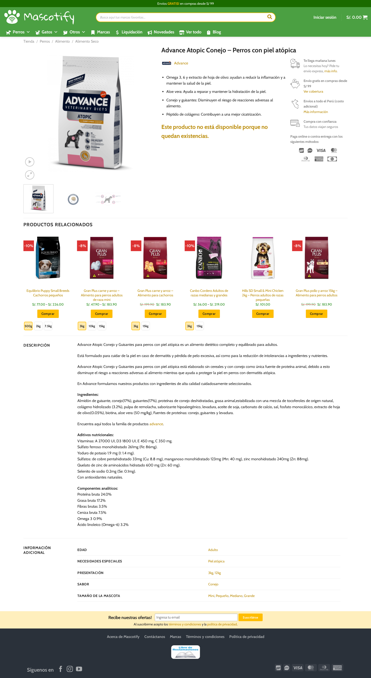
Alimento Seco (87, 41)
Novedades (164, 32)
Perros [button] (21, 32)
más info (330, 71)
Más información (316, 112)
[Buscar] (270, 17)
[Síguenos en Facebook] (60, 669)
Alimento (62, 41)
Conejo (213, 584)
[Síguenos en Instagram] (70, 669)
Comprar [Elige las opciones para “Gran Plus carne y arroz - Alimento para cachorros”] (155, 314)
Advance (181, 63)
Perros (45, 41)
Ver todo (193, 32)
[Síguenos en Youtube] (79, 669)
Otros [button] (78, 32)
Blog (217, 32)
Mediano (236, 596)
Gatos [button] (50, 32)
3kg (210, 573)
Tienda (28, 41)
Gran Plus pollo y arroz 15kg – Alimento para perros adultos (316, 293)
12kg (218, 573)
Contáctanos (154, 636)
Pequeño (222, 596)
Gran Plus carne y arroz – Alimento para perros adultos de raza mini (102, 295)
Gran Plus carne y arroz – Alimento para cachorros (155, 293)
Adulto (213, 550)
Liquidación (132, 32)
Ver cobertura (313, 91)
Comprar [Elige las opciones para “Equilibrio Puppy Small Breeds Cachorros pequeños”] (48, 314)
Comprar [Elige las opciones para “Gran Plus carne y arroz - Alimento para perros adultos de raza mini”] (101, 314)
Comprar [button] (262, 314)
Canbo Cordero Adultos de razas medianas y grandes (209, 293)
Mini (211, 596)
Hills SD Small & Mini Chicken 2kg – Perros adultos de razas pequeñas (262, 295)
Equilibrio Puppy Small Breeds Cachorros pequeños (47, 293)
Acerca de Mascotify (123, 636)
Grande (249, 596)
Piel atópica (216, 561)
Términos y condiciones (205, 636)
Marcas (103, 32)
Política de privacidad (246, 636)
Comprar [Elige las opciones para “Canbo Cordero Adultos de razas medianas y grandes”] (209, 314)
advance (156, 424)
